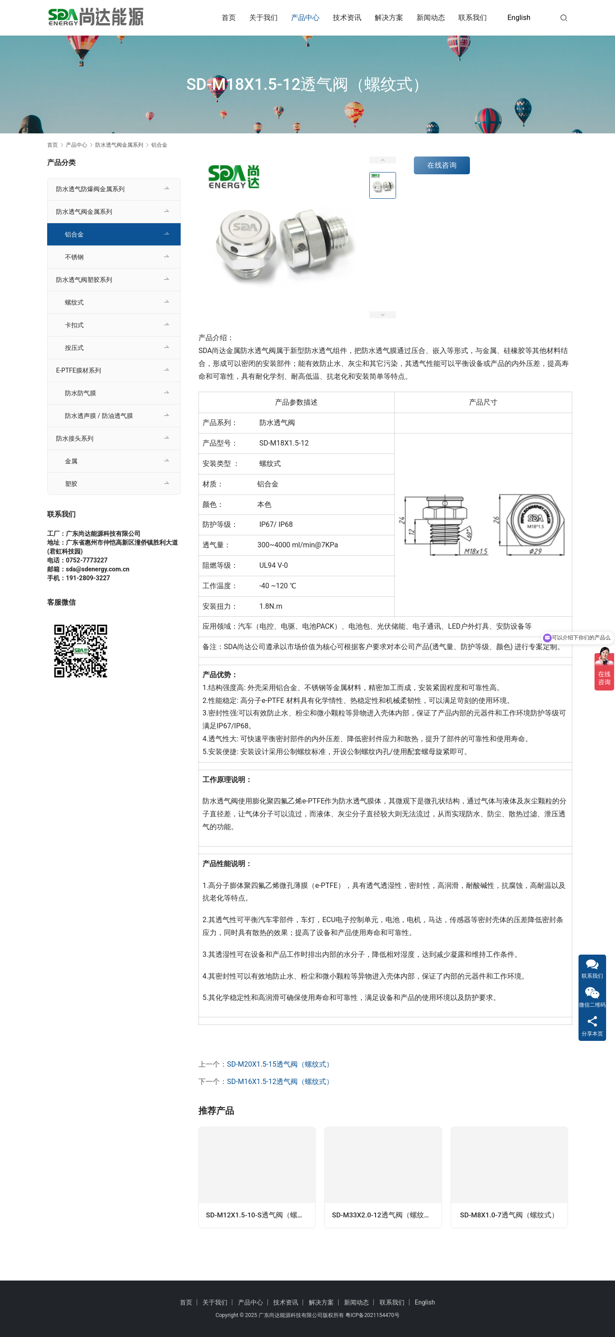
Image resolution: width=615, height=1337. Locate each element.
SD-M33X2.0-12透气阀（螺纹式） (386, 1216)
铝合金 (74, 234)
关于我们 (263, 17)
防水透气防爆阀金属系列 (90, 189)
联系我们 (472, 17)
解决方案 (389, 17)
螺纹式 (74, 302)
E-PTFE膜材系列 (78, 370)
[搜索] (564, 17)
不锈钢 (74, 257)
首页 (229, 17)
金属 (71, 461)
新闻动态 (431, 17)
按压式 (74, 347)
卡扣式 (74, 325)
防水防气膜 (80, 393)
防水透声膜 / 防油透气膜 (99, 415)
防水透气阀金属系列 (84, 211)
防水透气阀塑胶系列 (84, 279)
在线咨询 (442, 165)
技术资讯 (347, 17)
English (518, 17)
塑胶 (71, 483)
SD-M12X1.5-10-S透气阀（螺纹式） (260, 1216)
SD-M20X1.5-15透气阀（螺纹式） (280, 1064)
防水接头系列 (74, 438)
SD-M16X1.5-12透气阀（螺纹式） (280, 1081)
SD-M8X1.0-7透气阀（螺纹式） (509, 1216)
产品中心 (305, 17)
